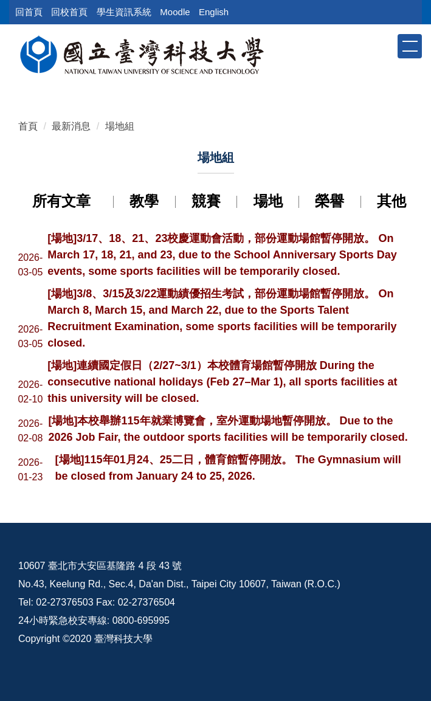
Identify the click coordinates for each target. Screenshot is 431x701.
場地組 (119, 126)
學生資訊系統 (124, 12)
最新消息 (71, 126)
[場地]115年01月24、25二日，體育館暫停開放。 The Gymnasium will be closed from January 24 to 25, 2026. (228, 468)
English (214, 12)
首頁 (28, 126)
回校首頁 (69, 12)
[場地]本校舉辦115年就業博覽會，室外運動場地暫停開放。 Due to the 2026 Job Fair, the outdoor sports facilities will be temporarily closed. (228, 429)
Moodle (175, 12)
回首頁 (29, 12)
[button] (387, 45)
